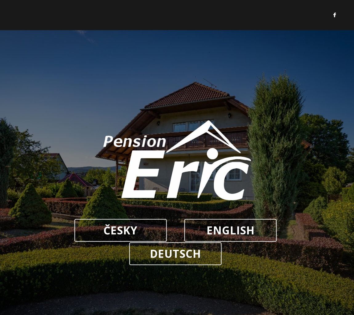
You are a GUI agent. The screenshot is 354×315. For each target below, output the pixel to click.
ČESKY (120, 230)
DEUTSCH (175, 253)
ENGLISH (231, 230)
